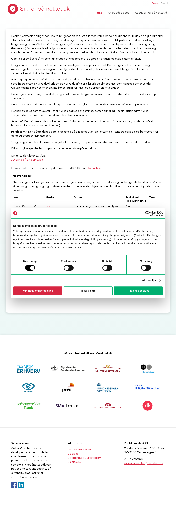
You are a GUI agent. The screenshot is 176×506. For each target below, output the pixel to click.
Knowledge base (118, 12)
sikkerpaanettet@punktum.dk (143, 463)
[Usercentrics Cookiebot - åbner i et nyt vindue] (148, 213)
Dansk (155, 3)
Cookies (73, 453)
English (164, 3)
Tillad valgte (88, 290)
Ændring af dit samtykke (27, 159)
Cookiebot (94, 168)
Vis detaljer (149, 280)
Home (98, 12)
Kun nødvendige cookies (38, 290)
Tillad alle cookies (138, 290)
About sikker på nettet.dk (151, 12)
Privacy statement (79, 449)
